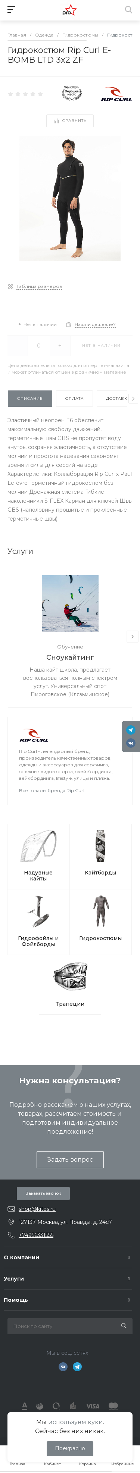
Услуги (14, 1278)
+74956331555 (36, 1235)
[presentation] (133, 398)
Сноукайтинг (70, 657)
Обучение (70, 647)
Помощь (16, 1300)
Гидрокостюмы (100, 938)
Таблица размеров (39, 286)
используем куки (75, 1422)
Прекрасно (70, 1448)
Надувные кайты (38, 876)
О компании (21, 1257)
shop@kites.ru (37, 1209)
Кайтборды (100, 873)
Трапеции (70, 1004)
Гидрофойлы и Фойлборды (38, 941)
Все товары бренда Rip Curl (51, 790)
